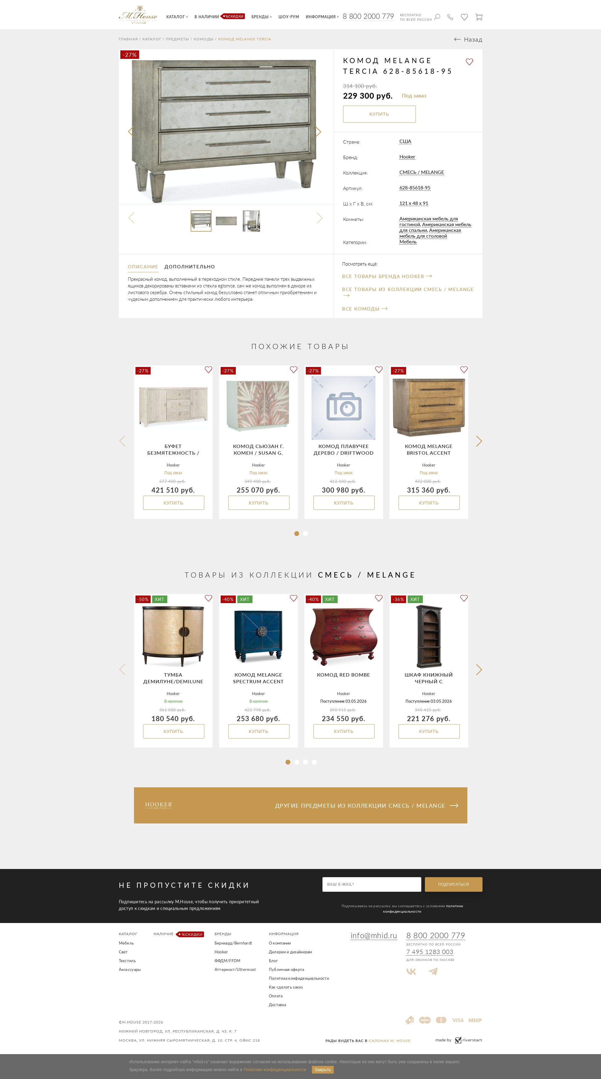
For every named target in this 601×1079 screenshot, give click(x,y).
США (405, 141)
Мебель (408, 241)
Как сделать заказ (286, 987)
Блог (273, 960)
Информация (284, 933)
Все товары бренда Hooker (387, 276)
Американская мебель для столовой (430, 233)
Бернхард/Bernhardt (233, 943)
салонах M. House (390, 1040)
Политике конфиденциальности (275, 1069)
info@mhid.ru (374, 935)
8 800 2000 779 (368, 16)
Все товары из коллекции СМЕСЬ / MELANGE (408, 292)
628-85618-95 (414, 187)
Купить (173, 502)
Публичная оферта (286, 969)
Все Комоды (364, 308)
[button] (296, 533)
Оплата (276, 995)
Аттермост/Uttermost (235, 969)
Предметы (177, 39)
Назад (473, 39)
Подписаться (453, 884)
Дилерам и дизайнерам (290, 951)
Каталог (151, 39)
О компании (280, 943)
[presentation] (131, 132)
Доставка (277, 1004)
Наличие (178, 934)
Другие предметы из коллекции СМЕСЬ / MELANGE (366, 805)
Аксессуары (130, 969)
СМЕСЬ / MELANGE (421, 172)
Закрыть (323, 1069)
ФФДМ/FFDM (228, 960)
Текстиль (127, 960)
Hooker (407, 156)
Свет (123, 951)
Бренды (223, 933)
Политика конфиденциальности (299, 978)
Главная (128, 39)
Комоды (204, 39)
